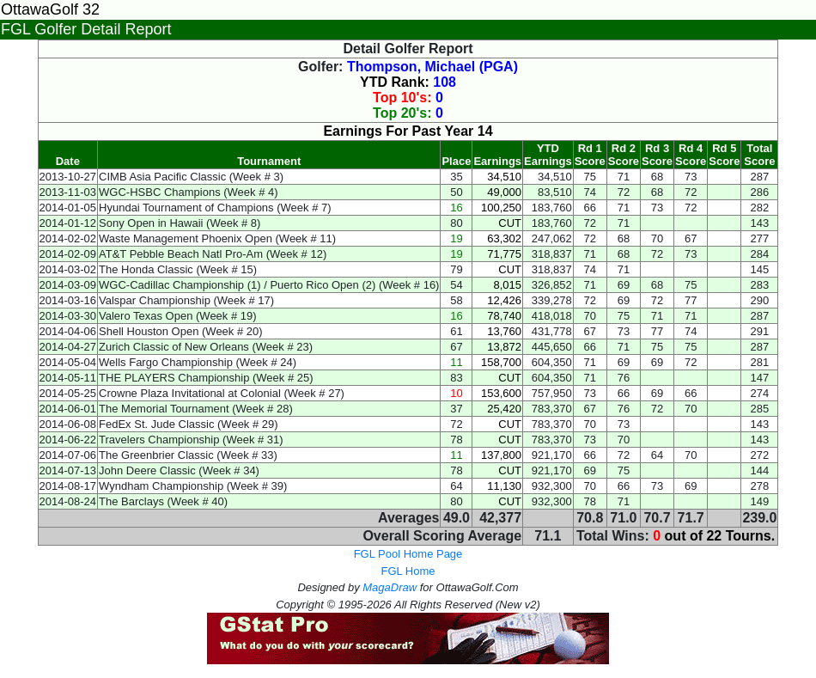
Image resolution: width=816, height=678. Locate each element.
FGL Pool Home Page (408, 553)
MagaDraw (389, 587)
